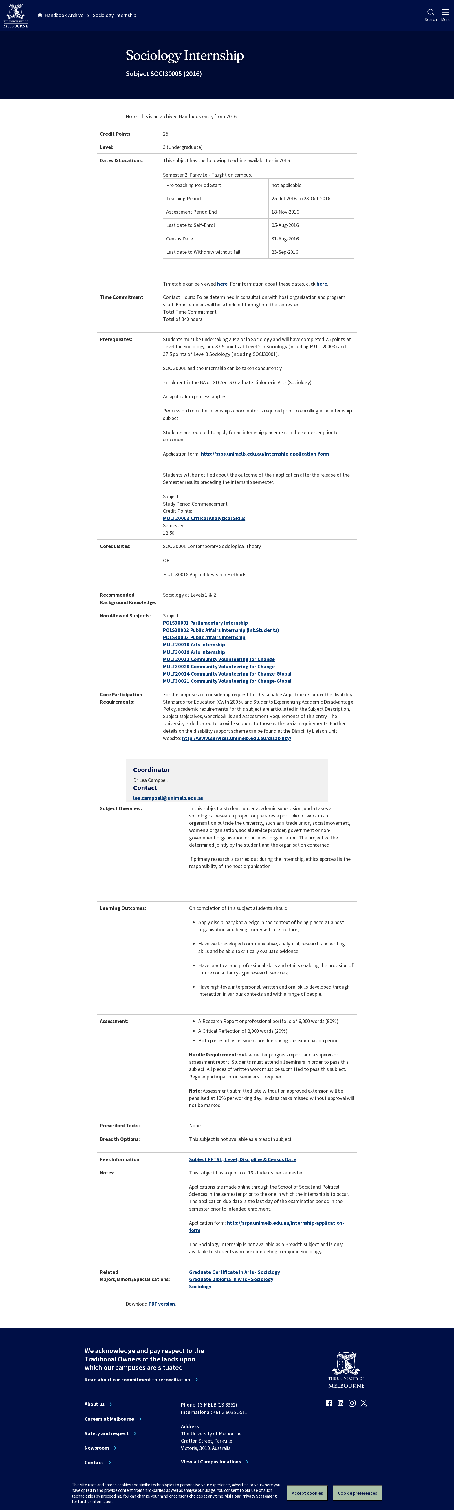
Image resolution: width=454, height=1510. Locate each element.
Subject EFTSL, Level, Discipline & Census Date (242, 1159)
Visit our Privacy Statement (251, 1496)
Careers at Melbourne (109, 1419)
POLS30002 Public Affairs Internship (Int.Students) (221, 630)
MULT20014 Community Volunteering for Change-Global (227, 673)
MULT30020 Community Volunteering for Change (219, 666)
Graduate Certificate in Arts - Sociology (234, 1272)
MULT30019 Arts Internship (194, 652)
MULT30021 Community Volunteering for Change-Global (227, 681)
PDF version (162, 1303)
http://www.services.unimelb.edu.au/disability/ (236, 738)
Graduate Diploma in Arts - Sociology (231, 1279)
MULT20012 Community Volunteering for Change (219, 659)
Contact (94, 1462)
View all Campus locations (211, 1462)
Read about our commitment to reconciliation (137, 1379)
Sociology (200, 1286)
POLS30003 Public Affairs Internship (204, 637)
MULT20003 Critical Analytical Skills (204, 518)
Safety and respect (107, 1433)
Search (431, 15)
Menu (446, 15)
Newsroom (97, 1448)
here (222, 283)
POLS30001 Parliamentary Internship (205, 622)
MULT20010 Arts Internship (194, 644)
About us (95, 1404)
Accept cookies (307, 1493)
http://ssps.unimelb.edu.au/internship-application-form (265, 453)
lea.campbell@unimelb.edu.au (168, 798)
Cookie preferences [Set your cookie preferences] (357, 1493)
